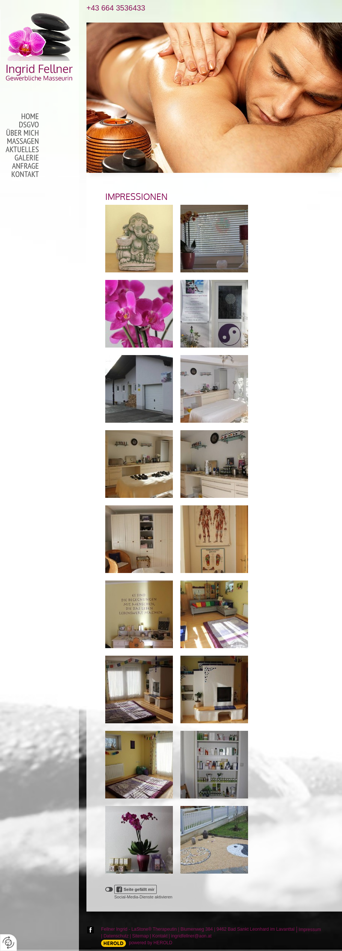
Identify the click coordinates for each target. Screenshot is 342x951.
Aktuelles (22, 149)
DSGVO (29, 125)
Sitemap (140, 936)
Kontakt (25, 174)
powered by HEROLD (150, 942)
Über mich (22, 133)
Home (30, 116)
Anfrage (25, 166)
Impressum (310, 929)
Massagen (23, 141)
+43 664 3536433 (115, 8)
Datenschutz (116, 936)
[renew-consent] (8, 942)
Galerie (27, 158)
